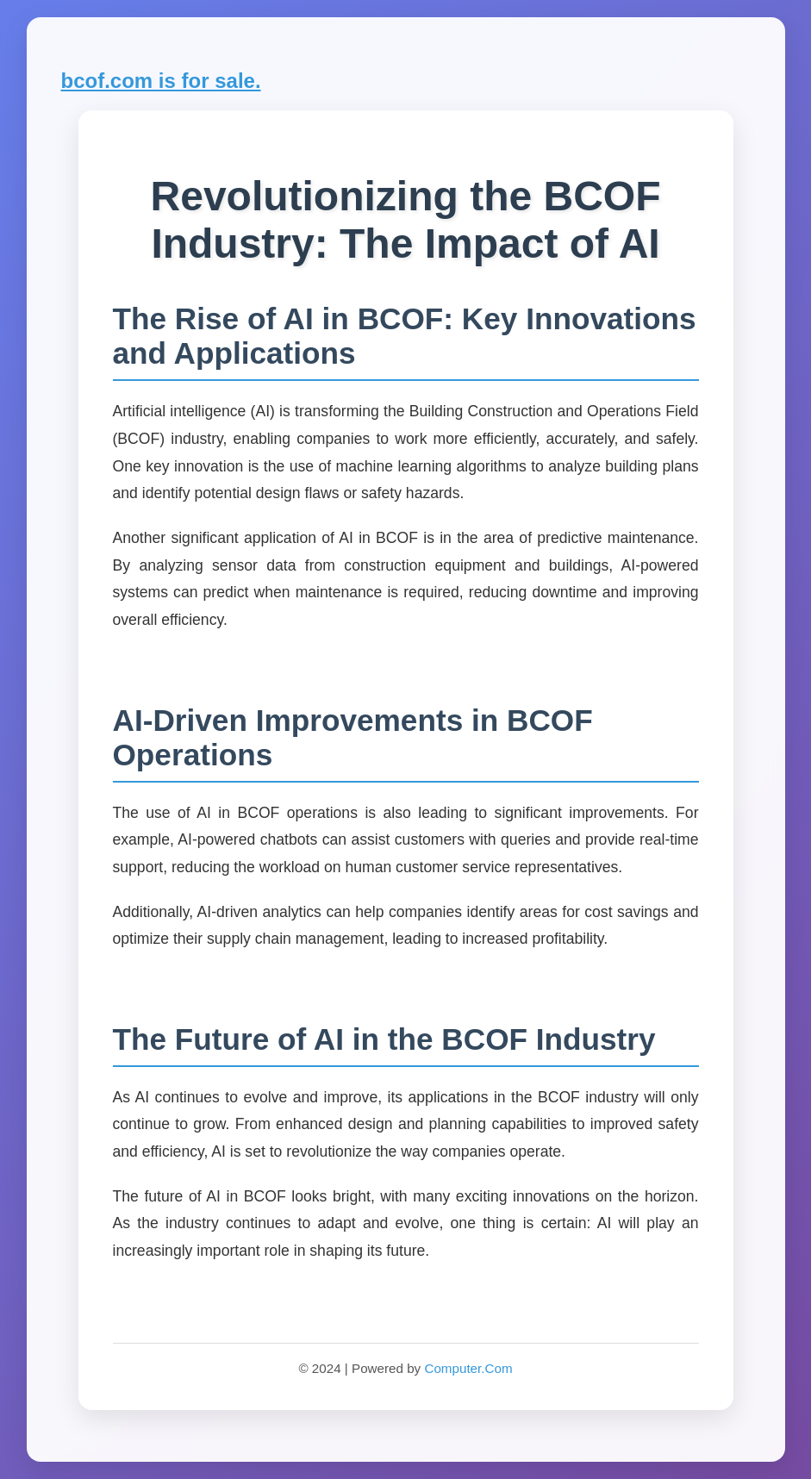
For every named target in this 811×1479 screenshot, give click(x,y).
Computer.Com (468, 1368)
